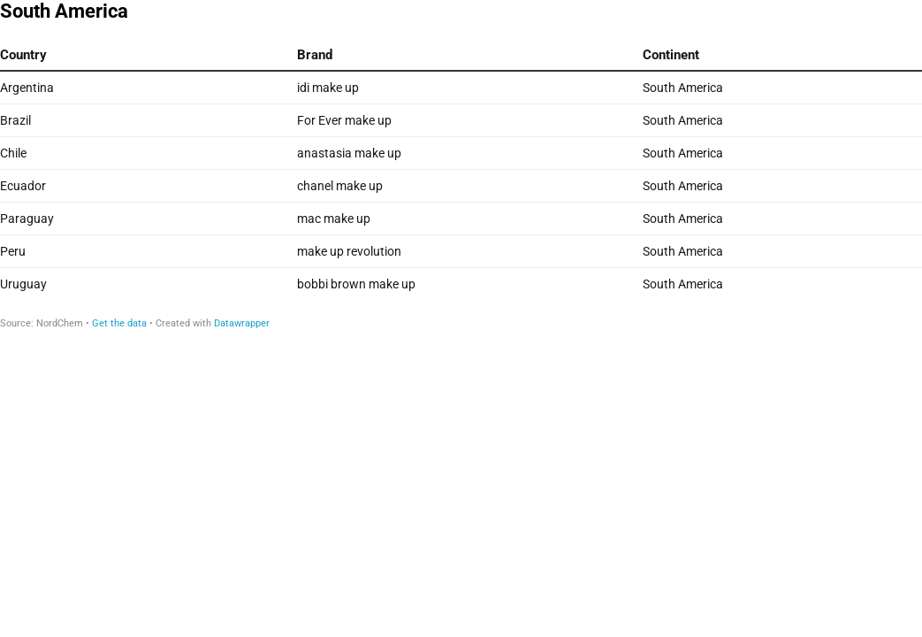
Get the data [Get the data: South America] (119, 323)
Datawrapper (242, 323)
